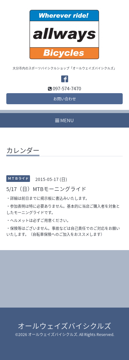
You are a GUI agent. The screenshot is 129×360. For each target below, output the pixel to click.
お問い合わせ (64, 99)
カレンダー (22, 151)
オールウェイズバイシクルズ (64, 326)
